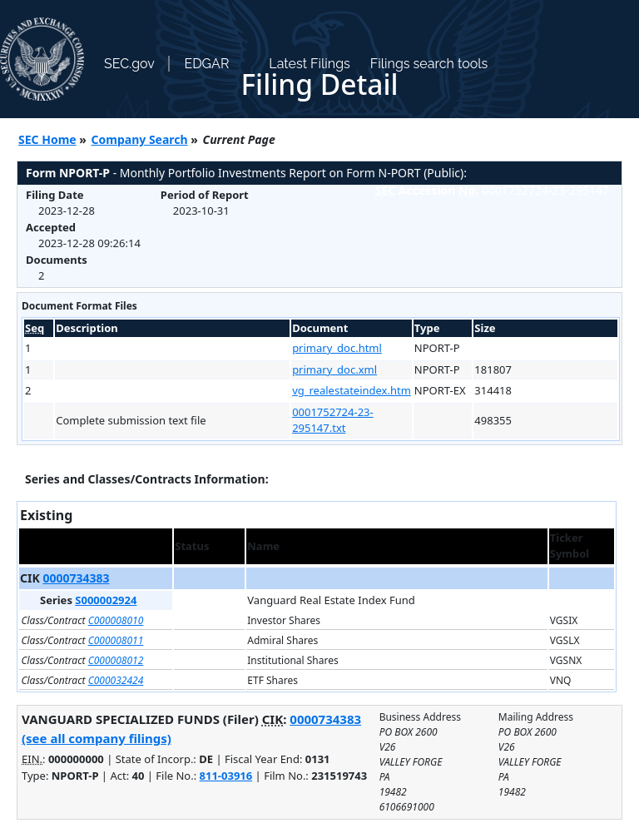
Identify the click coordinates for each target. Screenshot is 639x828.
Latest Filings (309, 64)
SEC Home (47, 139)
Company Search (140, 139)
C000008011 (116, 640)
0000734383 (75, 578)
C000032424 (116, 680)
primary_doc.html (337, 347)
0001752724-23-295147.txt (333, 420)
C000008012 (116, 660)
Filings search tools (429, 64)
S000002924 (105, 599)
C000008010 (116, 620)
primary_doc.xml (334, 369)
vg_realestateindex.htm (351, 390)
